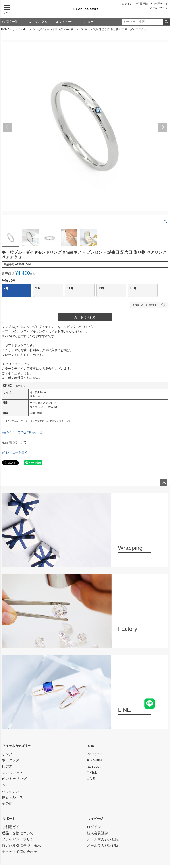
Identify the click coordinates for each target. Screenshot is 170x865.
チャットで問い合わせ (19, 852)
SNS (91, 745)
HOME (5, 29)
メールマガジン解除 (103, 845)
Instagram (94, 754)
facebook (94, 766)
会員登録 (142, 3)
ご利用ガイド (160, 3)
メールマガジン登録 (103, 839)
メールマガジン (159, 7)
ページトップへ (163, 482)
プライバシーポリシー (19, 839)
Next (162, 127)
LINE (91, 779)
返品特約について (14, 442)
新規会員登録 (97, 833)
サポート (9, 818)
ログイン (127, 3)
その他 (7, 803)
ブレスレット (12, 772)
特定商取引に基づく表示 (21, 845)
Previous (7, 127)
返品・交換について (18, 833)
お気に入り (38, 21)
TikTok (92, 772)
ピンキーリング (14, 779)
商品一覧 (10, 21)
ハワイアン (10, 791)
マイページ (64, 21)
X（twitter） (96, 760)
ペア (5, 785)
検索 (166, 22)
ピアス (7, 766)
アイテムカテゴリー (17, 745)
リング (16, 29)
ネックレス (10, 760)
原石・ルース (12, 797)
